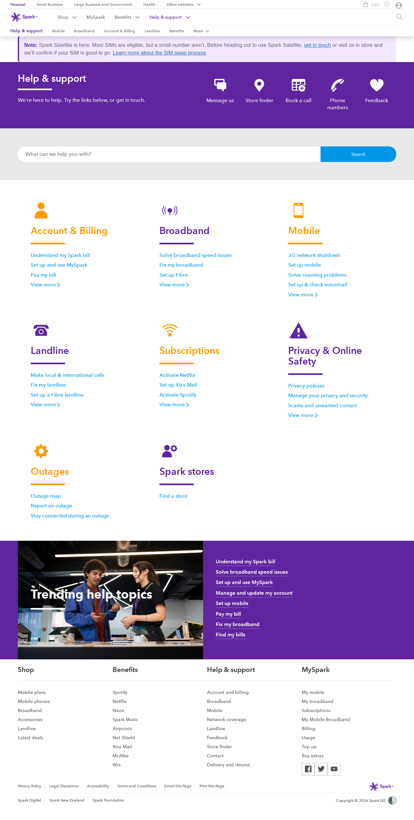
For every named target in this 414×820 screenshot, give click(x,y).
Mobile (58, 31)
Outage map (46, 496)
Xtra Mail (122, 747)
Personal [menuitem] (17, 4)
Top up (309, 747)
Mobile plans (32, 692)
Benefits (127, 17)
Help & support (169, 17)
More (201, 31)
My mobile (313, 692)
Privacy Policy (29, 786)
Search (358, 154)
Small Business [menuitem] (50, 4)
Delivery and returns (228, 765)
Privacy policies (306, 386)
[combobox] (169, 154)
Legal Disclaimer (64, 786)
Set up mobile (304, 265)
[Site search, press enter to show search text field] (399, 17)
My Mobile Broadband (326, 719)
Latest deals (30, 737)
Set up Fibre (173, 275)
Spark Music (125, 719)
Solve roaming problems (317, 275)
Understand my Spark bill (60, 255)
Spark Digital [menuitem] (29, 800)
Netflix (119, 701)
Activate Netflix (177, 375)
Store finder (219, 747)
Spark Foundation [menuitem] (108, 800)
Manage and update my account (254, 593)
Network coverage (226, 719)
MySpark (95, 17)
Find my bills (230, 635)
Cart (369, 4)
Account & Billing (119, 31)
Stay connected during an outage (70, 516)
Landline (152, 31)
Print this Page (212, 786)
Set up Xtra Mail (178, 385)
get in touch (317, 45)
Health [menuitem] (149, 4)
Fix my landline (48, 385)
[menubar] (184, 5)
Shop (67, 17)
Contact (215, 756)
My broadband (317, 701)
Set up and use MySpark (59, 265)
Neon (118, 710)
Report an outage (51, 506)
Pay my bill (43, 275)
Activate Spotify (177, 395)
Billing (308, 728)
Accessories (30, 719)
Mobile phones (34, 701)
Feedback (217, 737)
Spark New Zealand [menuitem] (66, 800)
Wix (117, 765)
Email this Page (177, 786)
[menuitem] (71, 17)
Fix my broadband (181, 265)
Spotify (120, 692)
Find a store (173, 496)
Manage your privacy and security (328, 395)
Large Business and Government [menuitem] (103, 4)
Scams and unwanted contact (322, 405)
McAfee (121, 756)
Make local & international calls (67, 375)
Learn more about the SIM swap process (159, 53)
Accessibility (98, 786)
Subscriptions (316, 710)
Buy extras (312, 756)
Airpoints (122, 728)
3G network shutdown (314, 255)
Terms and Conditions (136, 786)
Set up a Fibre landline (57, 395)
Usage (308, 737)
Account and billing (228, 692)
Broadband (84, 31)
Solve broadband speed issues (195, 255)
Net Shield (124, 737)
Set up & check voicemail (317, 285)
